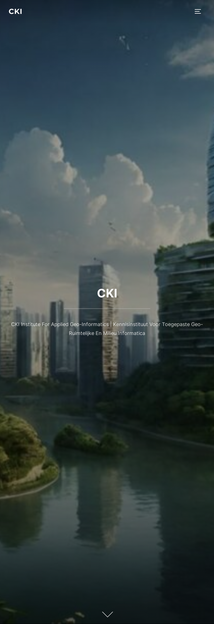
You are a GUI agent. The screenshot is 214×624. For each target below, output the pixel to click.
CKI (16, 11)
